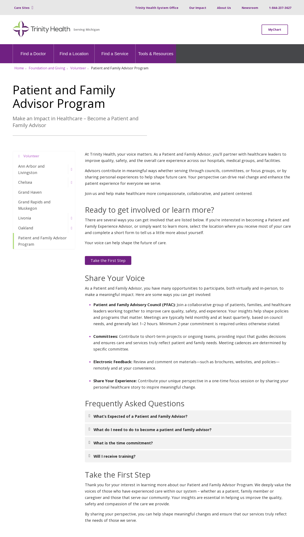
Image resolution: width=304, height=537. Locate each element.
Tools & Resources (156, 50)
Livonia (24, 218)
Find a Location (74, 50)
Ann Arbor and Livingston (31, 169)
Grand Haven (30, 192)
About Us (224, 8)
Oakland (25, 227)
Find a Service (115, 50)
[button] (71, 169)
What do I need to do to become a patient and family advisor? (153, 429)
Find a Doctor (33, 50)
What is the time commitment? (123, 442)
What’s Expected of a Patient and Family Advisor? (140, 416)
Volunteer (31, 156)
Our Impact (197, 8)
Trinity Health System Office (156, 8)
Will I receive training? (115, 456)
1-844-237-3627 (280, 8)
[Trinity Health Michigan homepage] (41, 29)
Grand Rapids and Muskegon (34, 205)
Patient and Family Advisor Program (42, 241)
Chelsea (25, 182)
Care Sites (22, 8)
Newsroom (250, 8)
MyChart (274, 29)
